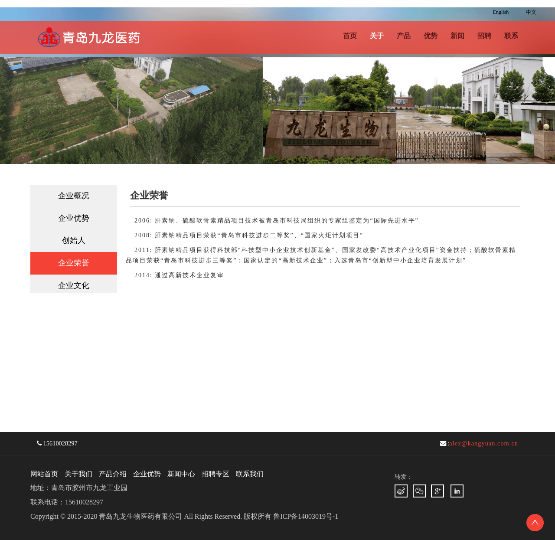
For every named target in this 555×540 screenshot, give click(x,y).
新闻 (457, 35)
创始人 (73, 240)
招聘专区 (215, 474)
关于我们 (78, 474)
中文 (531, 12)
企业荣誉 (73, 263)
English (501, 12)
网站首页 (44, 474)
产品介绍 (113, 474)
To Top (535, 522)
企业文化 (73, 285)
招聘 (484, 35)
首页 (350, 35)
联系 (511, 35)
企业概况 (73, 195)
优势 (430, 35)
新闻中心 (181, 474)
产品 (404, 35)
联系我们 (250, 474)
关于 (377, 35)
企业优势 (73, 218)
